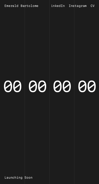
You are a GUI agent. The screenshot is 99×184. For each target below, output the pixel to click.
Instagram (78, 5)
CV (93, 5)
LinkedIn (57, 5)
